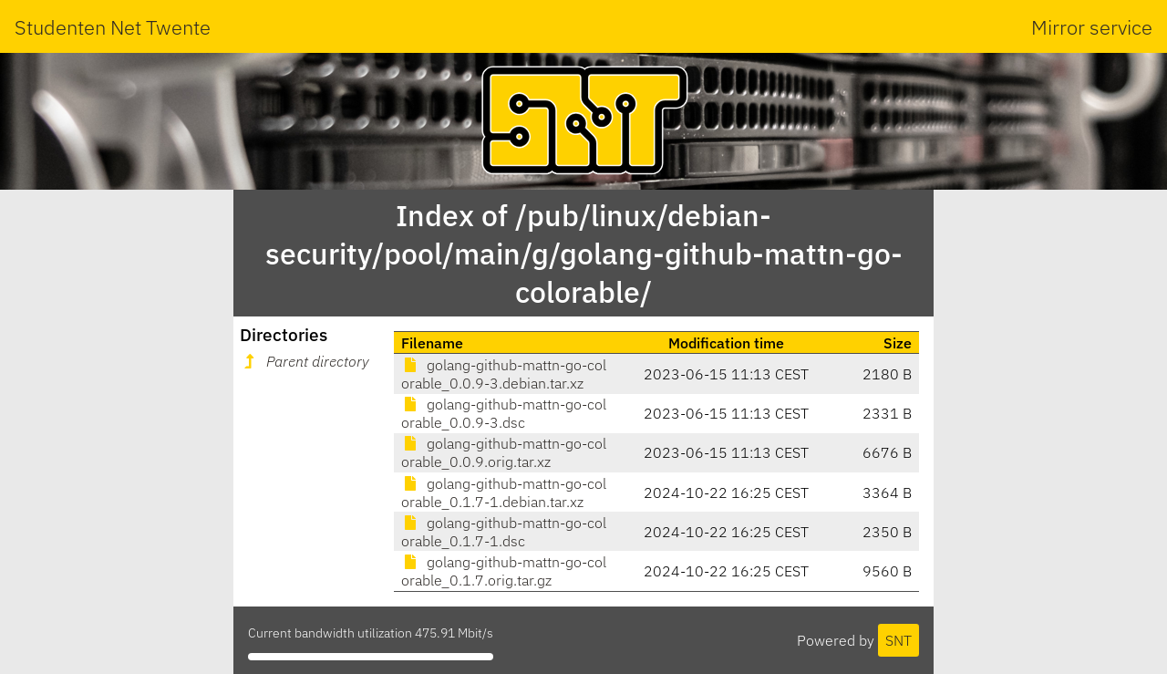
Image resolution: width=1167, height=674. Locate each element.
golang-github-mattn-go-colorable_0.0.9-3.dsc (503, 413)
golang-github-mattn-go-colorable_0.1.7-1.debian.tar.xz (503, 492)
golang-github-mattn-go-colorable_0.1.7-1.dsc (503, 531)
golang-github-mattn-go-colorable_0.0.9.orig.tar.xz (503, 452)
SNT (898, 640)
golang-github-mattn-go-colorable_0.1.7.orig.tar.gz (503, 571)
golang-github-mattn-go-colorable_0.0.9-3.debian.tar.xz (503, 374)
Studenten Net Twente (113, 27)
